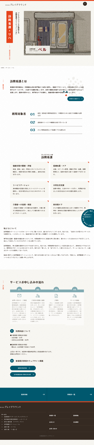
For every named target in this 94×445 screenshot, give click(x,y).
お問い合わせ (53, 433)
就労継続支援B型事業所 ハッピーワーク (15, 423)
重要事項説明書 (24, 367)
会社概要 (76, 426)
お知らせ (52, 426)
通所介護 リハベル (10, 432)
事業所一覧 (70, 395)
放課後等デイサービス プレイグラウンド (16, 420)
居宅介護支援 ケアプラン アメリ (14, 426)
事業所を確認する (75, 99)
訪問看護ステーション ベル (12, 429)
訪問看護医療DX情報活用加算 (24, 373)
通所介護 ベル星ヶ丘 (10, 434)
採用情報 (23, 395)
